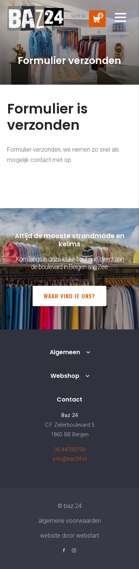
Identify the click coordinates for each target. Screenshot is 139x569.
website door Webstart (69, 535)
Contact (69, 399)
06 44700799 (69, 450)
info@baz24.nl (70, 459)
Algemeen (65, 352)
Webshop (64, 376)
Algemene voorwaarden (70, 520)
